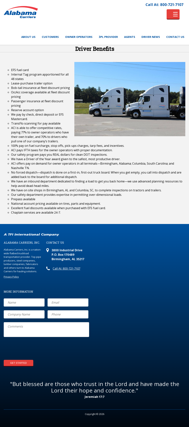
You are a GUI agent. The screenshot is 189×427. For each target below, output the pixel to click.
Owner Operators (78, 37)
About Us (28, 37)
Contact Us (175, 37)
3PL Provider (108, 37)
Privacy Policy (11, 276)
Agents (129, 37)
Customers (50, 37)
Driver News (150, 37)
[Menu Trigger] (173, 14)
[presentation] (32, 349)
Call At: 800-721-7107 (164, 4)
